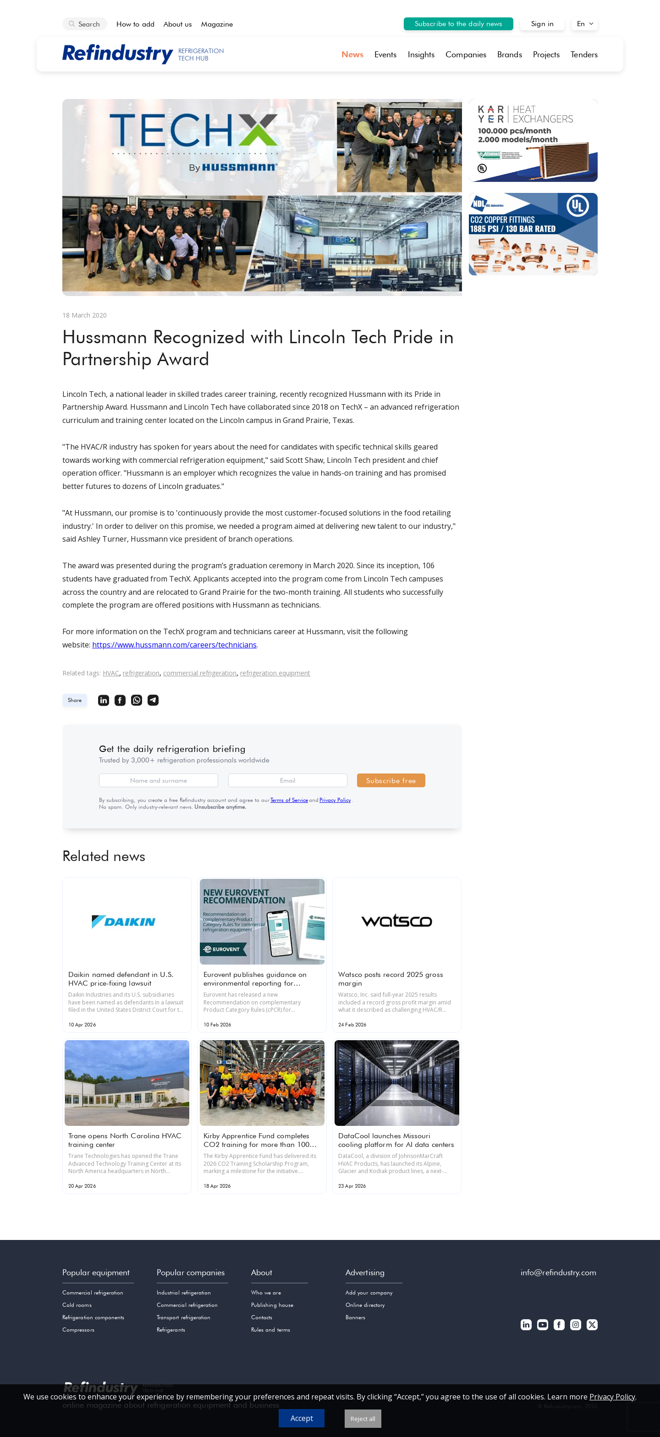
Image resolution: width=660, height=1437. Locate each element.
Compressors (78, 1329)
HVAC (111, 673)
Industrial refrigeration (184, 1292)
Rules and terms (270, 1329)
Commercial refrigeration (92, 1292)
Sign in (542, 23)
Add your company (369, 1292)
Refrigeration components (93, 1317)
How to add (135, 24)
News (352, 54)
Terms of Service (289, 799)
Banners (355, 1317)
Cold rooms (77, 1304)
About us (178, 24)
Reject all (363, 1419)
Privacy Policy (335, 799)
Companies (466, 54)
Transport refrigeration (183, 1317)
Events (385, 54)
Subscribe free (391, 780)
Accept (302, 1418)
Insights (421, 54)
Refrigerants (171, 1329)
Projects (546, 54)
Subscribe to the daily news (458, 23)
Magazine (217, 24)
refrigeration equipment (275, 673)
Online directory (365, 1304)
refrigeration (141, 673)
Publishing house (272, 1304)
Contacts (261, 1317)
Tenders (584, 54)
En (581, 23)
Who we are (266, 1292)
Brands (509, 54)
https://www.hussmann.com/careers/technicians (174, 645)
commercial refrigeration (199, 673)
